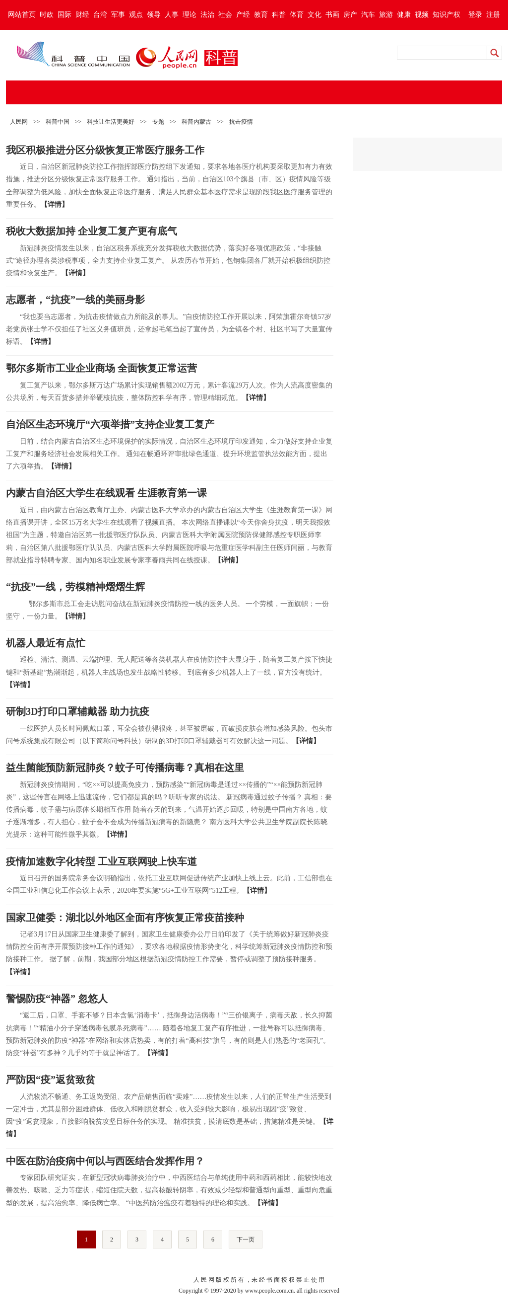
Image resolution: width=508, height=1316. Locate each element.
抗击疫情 (241, 121)
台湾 (100, 14)
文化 (314, 14)
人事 (172, 14)
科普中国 (57, 121)
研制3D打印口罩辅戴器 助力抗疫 (77, 711)
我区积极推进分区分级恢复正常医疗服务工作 (105, 150)
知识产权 (446, 14)
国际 (64, 14)
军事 (118, 14)
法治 (207, 14)
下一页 (245, 1239)
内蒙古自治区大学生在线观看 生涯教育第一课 (106, 492)
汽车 (368, 14)
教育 (261, 14)
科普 (279, 14)
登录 (475, 14)
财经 (82, 14)
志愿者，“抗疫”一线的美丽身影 (75, 299)
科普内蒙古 (196, 121)
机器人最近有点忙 (45, 642)
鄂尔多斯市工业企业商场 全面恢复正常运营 (101, 368)
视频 (422, 14)
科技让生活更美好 (110, 121)
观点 (136, 14)
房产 (350, 14)
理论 (189, 14)
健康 (404, 14)
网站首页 (22, 14)
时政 (47, 14)
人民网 (19, 121)
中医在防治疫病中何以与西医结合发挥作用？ (105, 1161)
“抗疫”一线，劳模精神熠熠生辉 (75, 586)
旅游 (386, 14)
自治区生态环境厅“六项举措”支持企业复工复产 (110, 424)
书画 (332, 14)
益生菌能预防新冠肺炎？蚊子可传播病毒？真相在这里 (125, 767)
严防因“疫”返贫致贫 (50, 1079)
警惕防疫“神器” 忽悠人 (57, 998)
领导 (154, 14)
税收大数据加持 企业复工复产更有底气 (91, 231)
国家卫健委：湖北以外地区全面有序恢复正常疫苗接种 (125, 917)
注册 (493, 14)
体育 (297, 14)
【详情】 (54, 204)
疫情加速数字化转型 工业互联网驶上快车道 (101, 861)
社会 (225, 14)
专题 (158, 121)
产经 (243, 14)
